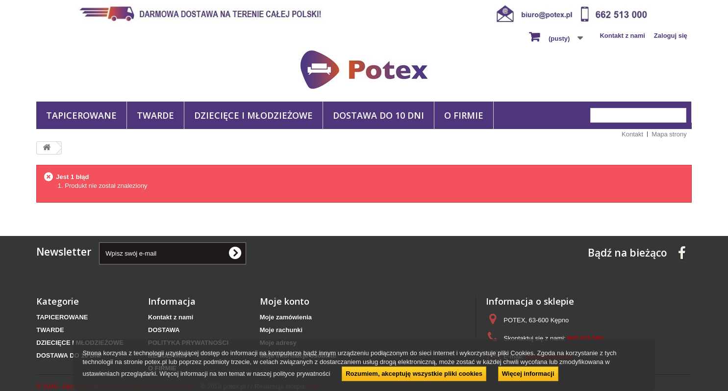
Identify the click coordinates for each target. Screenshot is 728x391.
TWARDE (155, 115)
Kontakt (632, 134)
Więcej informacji (528, 373)
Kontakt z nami (622, 35)
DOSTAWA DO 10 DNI (378, 115)
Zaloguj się (670, 35)
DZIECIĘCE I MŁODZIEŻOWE (253, 115)
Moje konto (284, 301)
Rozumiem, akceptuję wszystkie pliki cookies (414, 373)
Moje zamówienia (286, 317)
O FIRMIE (463, 115)
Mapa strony (669, 134)
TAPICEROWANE (81, 115)
